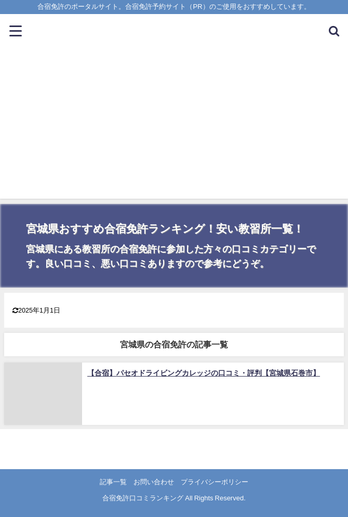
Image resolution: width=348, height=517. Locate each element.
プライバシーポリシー (214, 482)
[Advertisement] (174, 126)
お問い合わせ (153, 482)
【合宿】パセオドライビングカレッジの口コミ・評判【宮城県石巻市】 (203, 373)
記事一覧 (113, 482)
